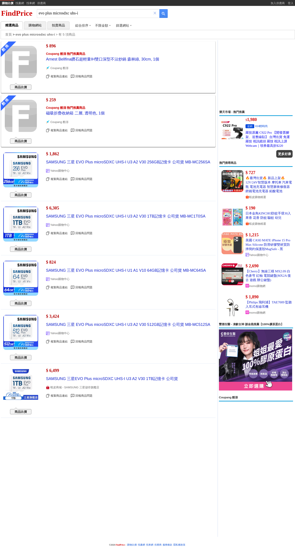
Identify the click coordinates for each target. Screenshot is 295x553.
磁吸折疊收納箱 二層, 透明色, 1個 (75, 113)
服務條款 (167, 545)
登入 (290, 3)
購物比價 (7, 3)
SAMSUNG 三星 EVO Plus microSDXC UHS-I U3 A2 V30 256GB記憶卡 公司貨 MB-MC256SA (128, 162)
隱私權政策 (179, 545)
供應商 (41, 3)
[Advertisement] (256, 75)
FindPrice (16, 13)
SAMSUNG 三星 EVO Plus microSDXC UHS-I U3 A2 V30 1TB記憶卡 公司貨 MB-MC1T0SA (125, 216)
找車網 (30, 3)
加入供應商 (278, 3)
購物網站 (35, 25)
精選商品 (11, 25)
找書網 (19, 3)
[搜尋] (95, 13)
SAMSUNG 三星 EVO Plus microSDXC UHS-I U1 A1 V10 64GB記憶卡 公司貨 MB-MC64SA (126, 270)
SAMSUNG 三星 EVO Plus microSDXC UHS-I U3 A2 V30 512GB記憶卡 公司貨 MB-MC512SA (128, 324)
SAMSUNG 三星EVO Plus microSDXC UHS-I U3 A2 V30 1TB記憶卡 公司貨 (112, 379)
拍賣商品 (58, 25)
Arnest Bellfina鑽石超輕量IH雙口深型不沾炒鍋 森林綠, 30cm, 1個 (102, 59)
